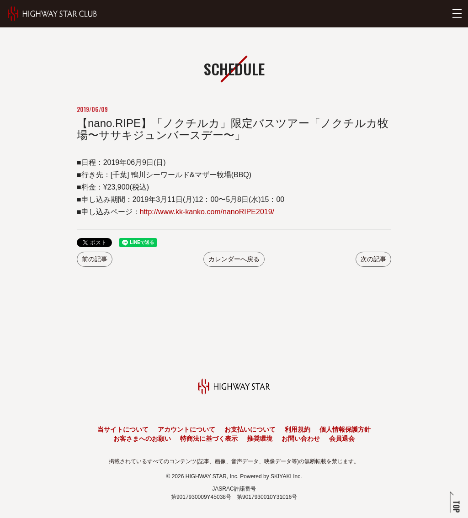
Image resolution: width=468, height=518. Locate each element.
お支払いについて (250, 429)
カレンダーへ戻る (234, 259)
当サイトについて (123, 429)
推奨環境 (259, 438)
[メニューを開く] (457, 14)
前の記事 (94, 259)
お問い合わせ (301, 438)
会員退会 (342, 438)
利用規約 (297, 429)
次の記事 (373, 259)
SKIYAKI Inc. (286, 476)
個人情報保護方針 (345, 429)
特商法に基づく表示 (209, 438)
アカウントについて (186, 429)
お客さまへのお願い (142, 438)
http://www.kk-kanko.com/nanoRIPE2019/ (207, 212)
